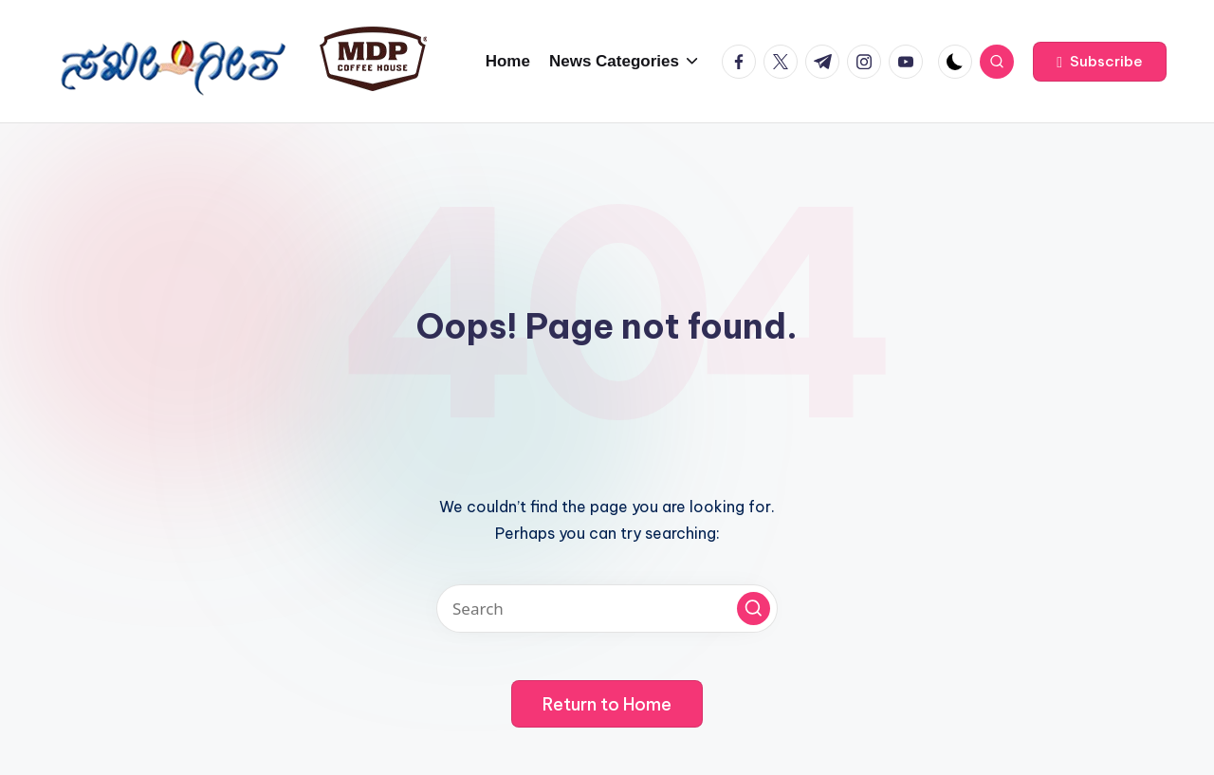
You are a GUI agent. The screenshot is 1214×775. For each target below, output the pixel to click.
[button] (1100, 62)
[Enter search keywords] (607, 608)
